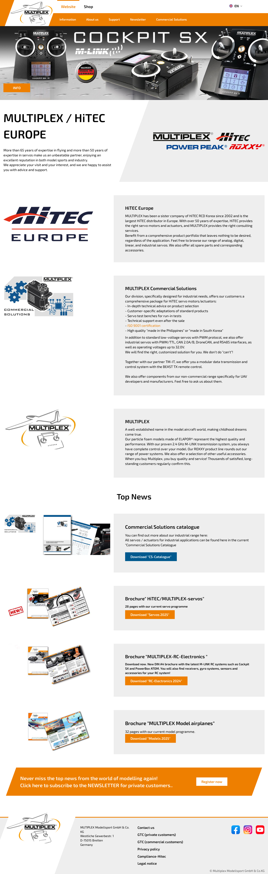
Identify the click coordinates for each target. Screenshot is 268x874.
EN (234, 6)
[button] (255, 61)
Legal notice (147, 863)
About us (92, 19)
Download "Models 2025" (150, 738)
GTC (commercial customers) (160, 842)
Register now (211, 782)
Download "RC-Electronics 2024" (156, 681)
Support (114, 19)
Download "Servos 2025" (149, 615)
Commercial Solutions (171, 19)
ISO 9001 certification (143, 325)
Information (68, 19)
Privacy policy (149, 849)
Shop (88, 6)
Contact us (146, 827)
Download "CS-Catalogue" (150, 557)
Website (68, 6)
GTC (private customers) (157, 834)
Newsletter (138, 19)
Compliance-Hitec (152, 856)
